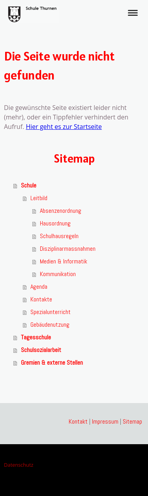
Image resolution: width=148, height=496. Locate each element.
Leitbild (38, 198)
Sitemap (132, 421)
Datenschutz (18, 464)
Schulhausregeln (59, 236)
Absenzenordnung (60, 210)
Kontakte (41, 299)
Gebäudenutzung (49, 324)
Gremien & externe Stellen (52, 362)
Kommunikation (58, 274)
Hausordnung (55, 223)
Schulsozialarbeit (41, 350)
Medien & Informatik (63, 261)
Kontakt (78, 421)
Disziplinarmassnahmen (68, 248)
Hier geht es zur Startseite (64, 126)
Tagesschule (36, 337)
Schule (28, 185)
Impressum (105, 421)
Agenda (38, 286)
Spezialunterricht (50, 312)
